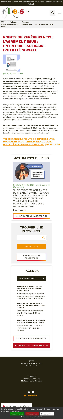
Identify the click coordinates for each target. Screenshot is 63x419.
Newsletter (32, 396)
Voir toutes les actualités (31, 216)
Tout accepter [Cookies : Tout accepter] (17, 414)
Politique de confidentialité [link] (31, 417)
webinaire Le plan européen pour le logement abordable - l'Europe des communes (31, 296)
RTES (2, 22)
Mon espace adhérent (18, 406)
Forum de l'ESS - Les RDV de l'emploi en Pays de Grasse (30, 327)
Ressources (25, 22)
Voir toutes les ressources (31, 256)
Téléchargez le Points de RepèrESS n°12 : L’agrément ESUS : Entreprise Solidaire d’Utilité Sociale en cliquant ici (29, 142)
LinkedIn (29, 392)
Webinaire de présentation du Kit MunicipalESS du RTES (30, 313)
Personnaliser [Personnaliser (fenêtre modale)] (47, 414)
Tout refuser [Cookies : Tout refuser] (32, 414)
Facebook (33, 392)
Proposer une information (30, 345)
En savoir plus (18, 210)
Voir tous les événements (31, 338)
